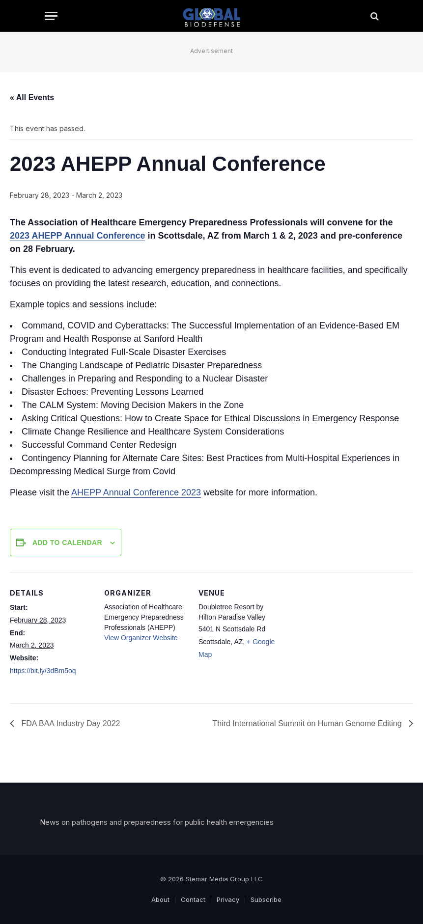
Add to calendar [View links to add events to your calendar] (67, 542)
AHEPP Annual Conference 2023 (136, 492)
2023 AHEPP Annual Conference (77, 236)
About (160, 899)
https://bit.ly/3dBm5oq (43, 671)
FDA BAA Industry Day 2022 (69, 723)
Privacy (228, 899)
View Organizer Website (141, 638)
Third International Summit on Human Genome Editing (308, 723)
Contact (193, 899)
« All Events (32, 97)
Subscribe (266, 899)
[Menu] (51, 16)
